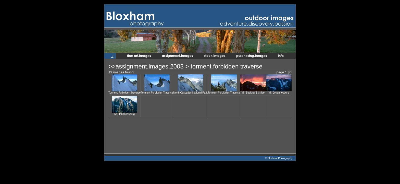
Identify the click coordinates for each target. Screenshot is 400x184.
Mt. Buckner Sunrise (253, 92)
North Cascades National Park (190, 92)
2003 (176, 66)
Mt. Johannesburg (279, 92)
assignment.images (142, 66)
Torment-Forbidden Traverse (124, 92)
